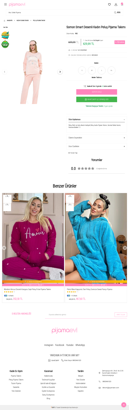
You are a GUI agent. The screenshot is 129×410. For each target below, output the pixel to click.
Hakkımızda (48, 376)
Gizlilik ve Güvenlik (48, 387)
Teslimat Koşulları (48, 380)
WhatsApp (80, 345)
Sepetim (81, 391)
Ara (117, 12)
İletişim (80, 376)
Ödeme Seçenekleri (97, 138)
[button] (4, 71)
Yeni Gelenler (16, 391)
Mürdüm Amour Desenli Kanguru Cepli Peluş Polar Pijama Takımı (27, 289)
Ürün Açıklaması (97, 119)
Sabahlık (16, 387)
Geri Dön (5, 27)
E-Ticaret (57, 407)
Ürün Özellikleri (97, 146)
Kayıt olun (121, 315)
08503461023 (106, 381)
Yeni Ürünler (80, 380)
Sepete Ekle (97, 92)
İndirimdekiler (80, 383)
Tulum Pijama (16, 383)
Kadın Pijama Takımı (23, 20)
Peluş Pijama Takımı (39, 20)
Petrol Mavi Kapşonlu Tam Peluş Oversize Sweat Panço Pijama (89, 289)
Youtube (70, 345)
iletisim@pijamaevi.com (110, 388)
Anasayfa (8, 20)
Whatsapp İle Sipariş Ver (96, 99)
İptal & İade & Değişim (48, 383)
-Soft (53, 407)
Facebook (59, 345)
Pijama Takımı (16, 376)
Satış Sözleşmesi (48, 395)
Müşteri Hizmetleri (80, 387)
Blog (48, 398)
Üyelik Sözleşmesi (48, 391)
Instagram (48, 345)
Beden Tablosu (97, 77)
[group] (32, 71)
